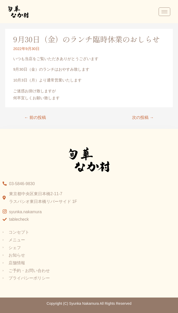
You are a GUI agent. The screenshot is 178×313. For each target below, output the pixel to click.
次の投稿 (143, 117)
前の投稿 (35, 117)
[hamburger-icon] (164, 11)
